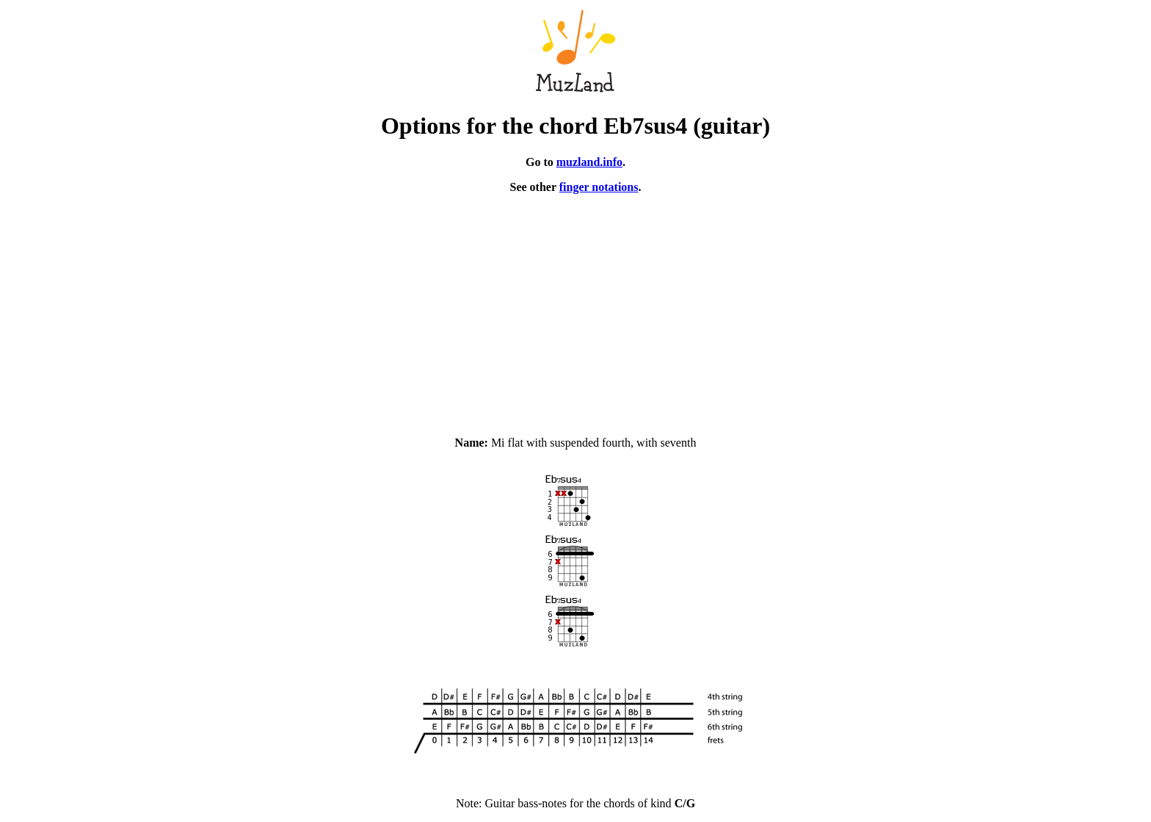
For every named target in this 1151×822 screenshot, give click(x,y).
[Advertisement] (575, 308)
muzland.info (589, 162)
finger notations (599, 187)
